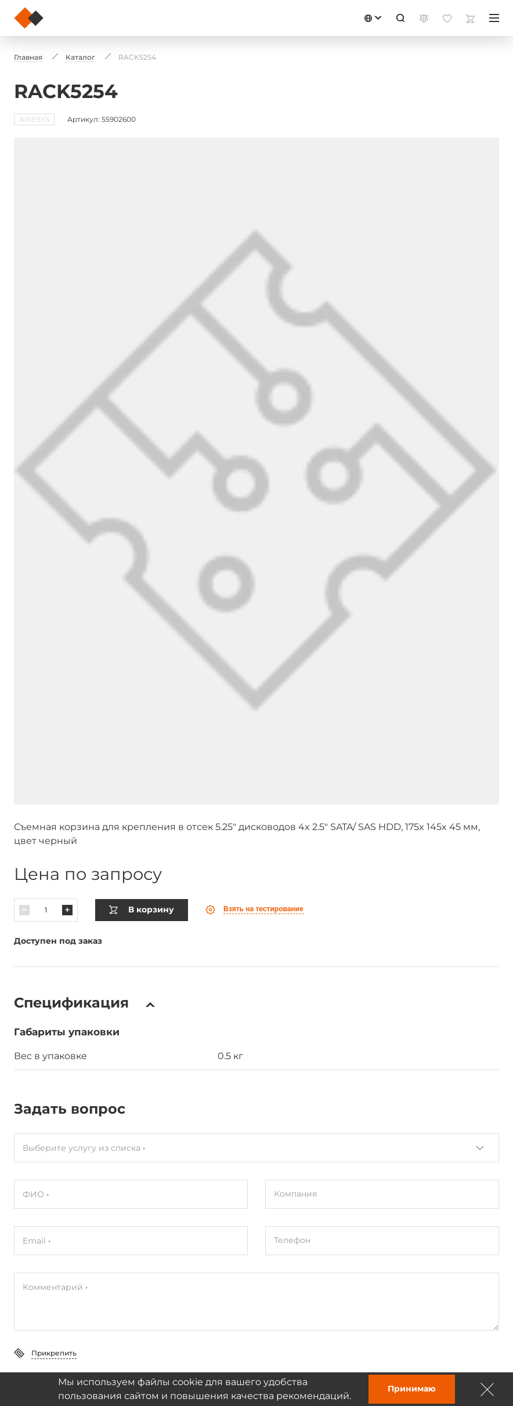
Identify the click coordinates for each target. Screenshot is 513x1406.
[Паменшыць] (24, 887)
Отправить (51, 1364)
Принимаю (412, 1388)
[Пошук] (400, 18)
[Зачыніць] (487, 1389)
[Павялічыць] (67, 887)
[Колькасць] (45, 887)
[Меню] (494, 18)
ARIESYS (34, 119)
